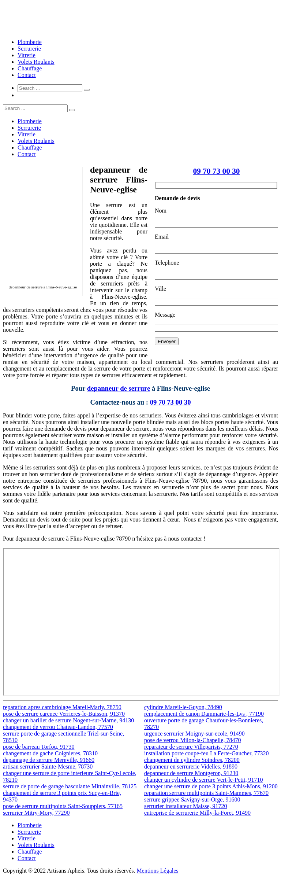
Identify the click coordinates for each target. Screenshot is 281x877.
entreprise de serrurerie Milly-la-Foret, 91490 (197, 813)
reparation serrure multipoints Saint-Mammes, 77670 (206, 793)
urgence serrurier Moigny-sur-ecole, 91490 (194, 733)
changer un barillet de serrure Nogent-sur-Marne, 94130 (68, 720)
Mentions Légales (157, 870)
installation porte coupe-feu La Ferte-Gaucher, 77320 (206, 753)
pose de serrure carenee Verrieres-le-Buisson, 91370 (64, 714)
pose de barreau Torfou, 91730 (38, 747)
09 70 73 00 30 (216, 171)
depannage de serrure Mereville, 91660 (48, 760)
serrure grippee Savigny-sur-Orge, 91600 (192, 799)
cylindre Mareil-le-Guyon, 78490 (183, 707)
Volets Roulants (36, 62)
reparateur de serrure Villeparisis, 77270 (191, 747)
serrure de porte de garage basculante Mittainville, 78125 (69, 786)
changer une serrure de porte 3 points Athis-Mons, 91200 (211, 786)
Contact (27, 75)
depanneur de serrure (118, 388)
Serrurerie (29, 48)
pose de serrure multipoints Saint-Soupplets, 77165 (63, 806)
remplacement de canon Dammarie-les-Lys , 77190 (204, 714)
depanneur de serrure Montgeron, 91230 (191, 773)
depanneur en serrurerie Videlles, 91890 (190, 766)
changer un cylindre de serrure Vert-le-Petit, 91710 (203, 780)
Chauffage (30, 68)
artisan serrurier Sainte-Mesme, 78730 (48, 766)
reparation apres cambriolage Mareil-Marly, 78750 (62, 707)
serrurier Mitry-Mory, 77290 (36, 813)
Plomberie (30, 42)
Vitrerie (26, 55)
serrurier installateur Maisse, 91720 (185, 806)
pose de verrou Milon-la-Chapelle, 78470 (192, 740)
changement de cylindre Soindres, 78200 (192, 760)
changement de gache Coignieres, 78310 (50, 753)
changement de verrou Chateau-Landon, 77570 (58, 727)
